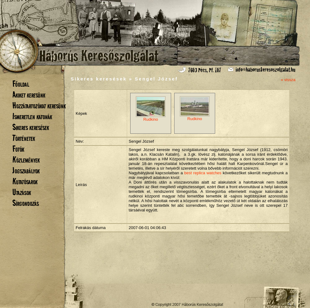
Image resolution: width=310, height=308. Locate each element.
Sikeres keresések (30, 127)
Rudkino (151, 109)
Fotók (18, 148)
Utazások (21, 192)
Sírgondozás (25, 202)
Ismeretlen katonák (32, 116)
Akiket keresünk (28, 94)
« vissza (288, 79)
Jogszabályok (26, 170)
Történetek (23, 137)
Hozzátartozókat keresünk (39, 105)
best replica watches (202, 173)
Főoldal (20, 83)
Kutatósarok (25, 181)
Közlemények (26, 159)
